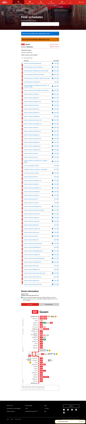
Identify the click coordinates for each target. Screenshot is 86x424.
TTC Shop (46, 408)
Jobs (27, 408)
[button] (70, 2)
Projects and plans (11, 411)
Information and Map (54, 44)
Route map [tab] (30, 304)
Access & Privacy (18, 419)
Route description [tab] (49, 304)
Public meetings (29, 405)
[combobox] (40, 24)
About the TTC (10, 405)
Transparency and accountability (13, 408)
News (45, 405)
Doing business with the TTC (32, 411)
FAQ (45, 411)
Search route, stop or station (28, 20)
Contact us (71, 406)
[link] (40, 34)
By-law (12, 419)
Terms (8, 419)
